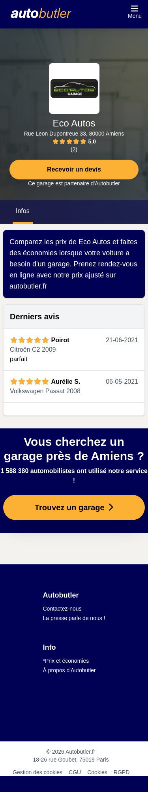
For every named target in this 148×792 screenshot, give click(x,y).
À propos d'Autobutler (69, 670)
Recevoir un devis (74, 169)
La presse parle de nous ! (74, 618)
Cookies (97, 772)
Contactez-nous (62, 608)
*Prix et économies (66, 661)
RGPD (121, 772)
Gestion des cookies (37, 772)
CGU (75, 772)
